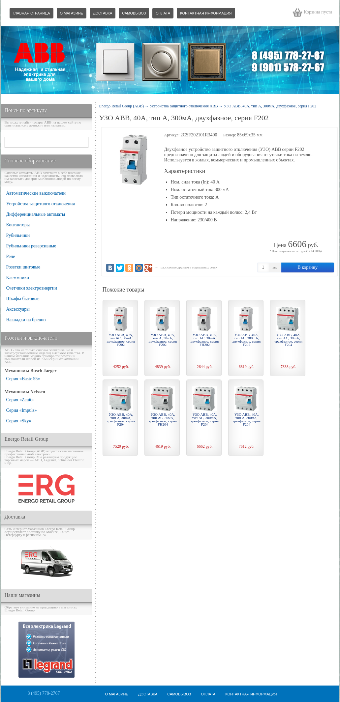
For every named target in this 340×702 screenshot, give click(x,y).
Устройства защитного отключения (40, 203)
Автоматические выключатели (36, 193)
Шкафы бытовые (23, 298)
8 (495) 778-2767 (44, 693)
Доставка (102, 13)
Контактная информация (206, 13)
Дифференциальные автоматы (35, 214)
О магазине (71, 13)
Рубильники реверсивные (31, 245)
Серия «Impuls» (21, 410)
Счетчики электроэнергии (31, 288)
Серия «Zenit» (20, 399)
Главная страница (31, 13)
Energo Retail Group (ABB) (121, 106)
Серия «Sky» (18, 420)
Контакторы (18, 224)
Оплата (163, 13)
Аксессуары (18, 309)
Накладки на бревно (26, 319)
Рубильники (18, 235)
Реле (10, 256)
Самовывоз (134, 13)
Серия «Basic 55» (23, 378)
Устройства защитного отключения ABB (184, 106)
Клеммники (17, 277)
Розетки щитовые (23, 267)
